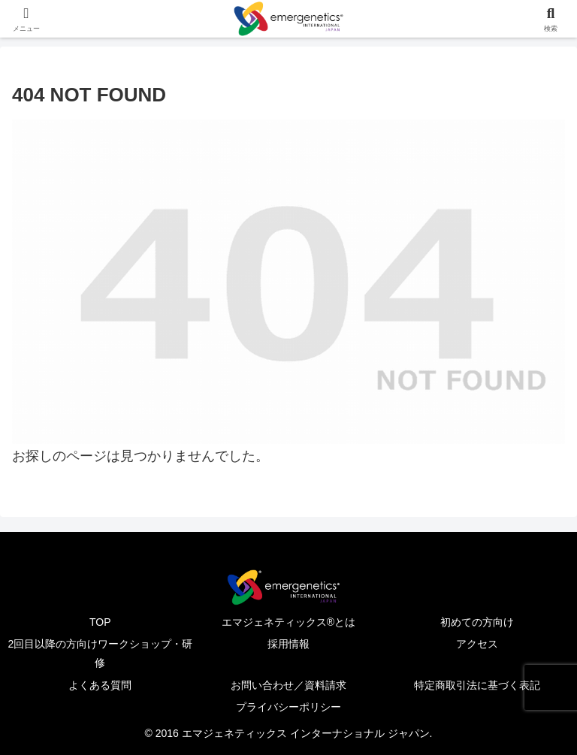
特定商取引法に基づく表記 (477, 685)
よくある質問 (99, 685)
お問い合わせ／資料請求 (288, 685)
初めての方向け (477, 622)
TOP (100, 622)
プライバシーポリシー (288, 707)
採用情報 (288, 644)
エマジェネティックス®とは (288, 622)
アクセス (477, 644)
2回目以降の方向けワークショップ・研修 (100, 653)
